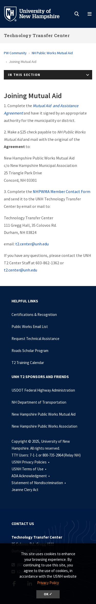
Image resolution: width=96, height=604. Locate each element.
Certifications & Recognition (34, 314)
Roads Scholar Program (30, 350)
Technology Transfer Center (37, 35)
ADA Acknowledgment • (31, 475)
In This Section (24, 74)
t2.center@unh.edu (32, 243)
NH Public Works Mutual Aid (52, 53)
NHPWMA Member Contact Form (61, 191)
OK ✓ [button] (48, 594)
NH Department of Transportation (39, 402)
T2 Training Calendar (28, 362)
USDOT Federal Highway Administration (43, 390)
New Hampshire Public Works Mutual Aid (44, 414)
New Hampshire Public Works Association (44, 426)
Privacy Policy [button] (48, 582)
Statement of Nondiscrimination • (39, 482)
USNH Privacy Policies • (31, 462)
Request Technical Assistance (35, 338)
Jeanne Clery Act (25, 489)
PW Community (15, 53)
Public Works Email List (30, 326)
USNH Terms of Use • (29, 468)
